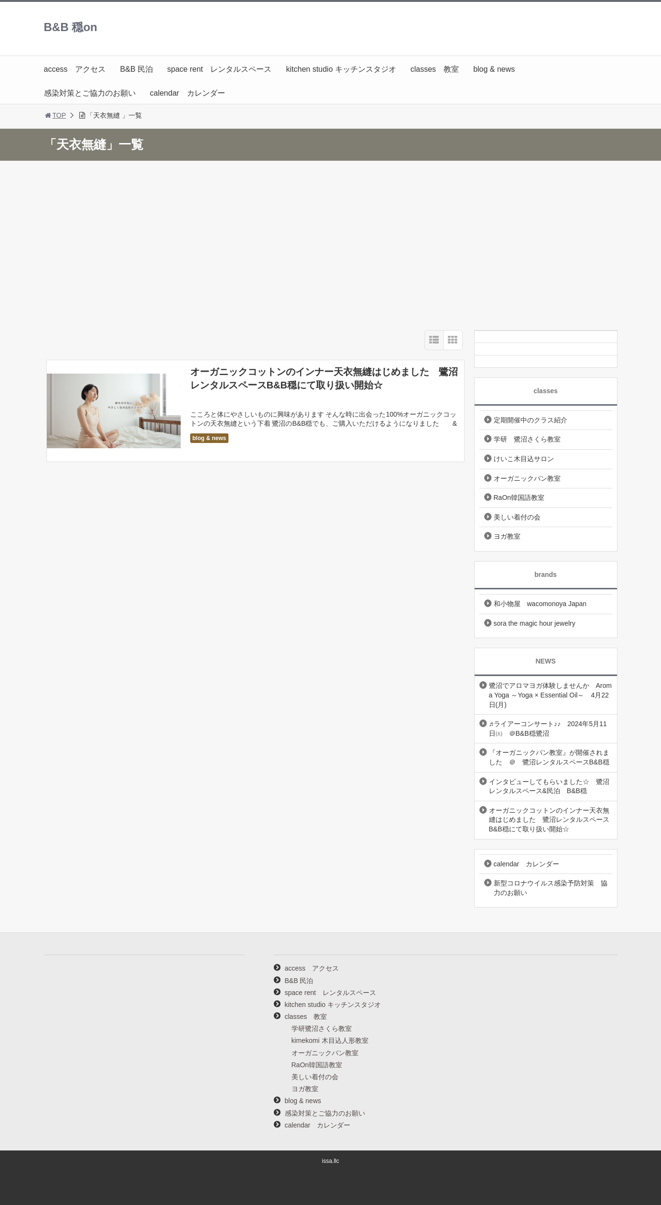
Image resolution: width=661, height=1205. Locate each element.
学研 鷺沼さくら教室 (527, 439)
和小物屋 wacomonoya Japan (540, 604)
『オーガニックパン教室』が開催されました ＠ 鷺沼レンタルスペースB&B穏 (549, 757)
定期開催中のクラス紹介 (530, 420)
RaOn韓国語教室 (519, 497)
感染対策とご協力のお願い (90, 93)
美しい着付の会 (517, 517)
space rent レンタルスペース (219, 69)
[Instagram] (546, 336)
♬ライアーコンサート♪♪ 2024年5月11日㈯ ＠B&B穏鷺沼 (548, 728)
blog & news (494, 69)
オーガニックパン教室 (527, 478)
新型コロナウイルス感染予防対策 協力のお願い (550, 887)
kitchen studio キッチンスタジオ (341, 69)
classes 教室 (435, 69)
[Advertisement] (331, 243)
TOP (55, 115)
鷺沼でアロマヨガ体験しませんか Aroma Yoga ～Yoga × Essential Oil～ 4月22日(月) (550, 695)
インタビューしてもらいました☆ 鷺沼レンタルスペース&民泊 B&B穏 (549, 786)
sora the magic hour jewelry (534, 623)
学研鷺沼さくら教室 (322, 1028)
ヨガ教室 (507, 536)
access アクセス (75, 69)
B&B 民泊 (136, 69)
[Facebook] (546, 360)
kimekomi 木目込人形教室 (330, 1040)
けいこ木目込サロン (524, 459)
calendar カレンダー (187, 93)
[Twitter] (546, 348)
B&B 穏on (71, 27)
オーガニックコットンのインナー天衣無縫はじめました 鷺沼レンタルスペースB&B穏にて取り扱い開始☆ (549, 820)
